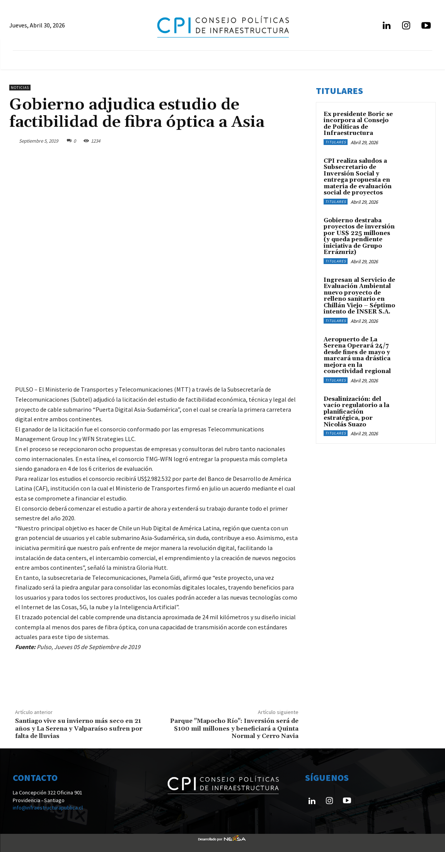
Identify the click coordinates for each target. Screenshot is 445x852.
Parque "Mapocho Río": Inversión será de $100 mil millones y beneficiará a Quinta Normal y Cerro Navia (234, 728)
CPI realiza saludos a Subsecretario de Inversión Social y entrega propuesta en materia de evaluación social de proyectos (358, 177)
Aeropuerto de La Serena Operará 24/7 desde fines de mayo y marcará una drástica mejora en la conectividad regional (357, 355)
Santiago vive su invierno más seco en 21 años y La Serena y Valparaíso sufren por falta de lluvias (78, 728)
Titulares (335, 142)
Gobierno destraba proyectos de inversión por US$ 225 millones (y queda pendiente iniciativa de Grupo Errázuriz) (359, 236)
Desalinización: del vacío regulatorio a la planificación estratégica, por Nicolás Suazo (356, 411)
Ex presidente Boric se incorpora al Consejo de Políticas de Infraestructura (358, 124)
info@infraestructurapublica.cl (48, 807)
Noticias (20, 87)
